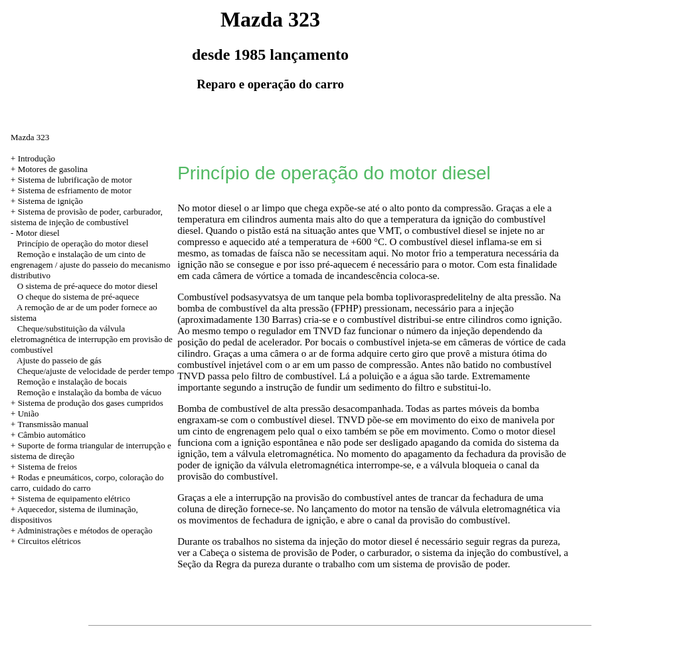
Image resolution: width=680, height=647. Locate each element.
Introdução (36, 158)
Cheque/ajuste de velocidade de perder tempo (95, 371)
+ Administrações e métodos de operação (81, 530)
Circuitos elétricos (49, 541)
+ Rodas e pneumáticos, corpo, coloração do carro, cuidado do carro (87, 482)
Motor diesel (38, 233)
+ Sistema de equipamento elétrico (70, 499)
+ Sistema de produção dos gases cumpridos (87, 403)
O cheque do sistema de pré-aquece (78, 297)
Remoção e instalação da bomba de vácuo (89, 392)
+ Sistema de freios (44, 467)
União (28, 413)
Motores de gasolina (53, 169)
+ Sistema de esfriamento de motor (71, 190)
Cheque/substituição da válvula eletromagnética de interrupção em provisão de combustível (92, 339)
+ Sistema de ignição (47, 201)
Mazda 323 (30, 137)
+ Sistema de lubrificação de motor (71, 180)
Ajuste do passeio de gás (59, 360)
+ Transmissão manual (49, 424)
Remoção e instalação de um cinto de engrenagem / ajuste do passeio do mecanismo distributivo (90, 264)
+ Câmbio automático (48, 435)
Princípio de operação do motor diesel (82, 243)
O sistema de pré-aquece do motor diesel (87, 286)
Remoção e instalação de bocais (72, 382)
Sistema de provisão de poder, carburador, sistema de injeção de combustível (87, 217)
